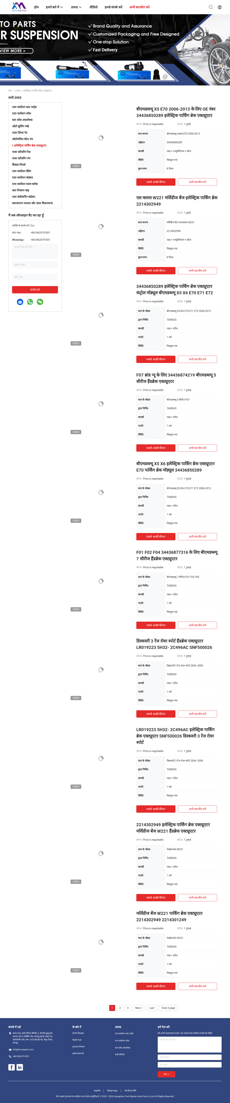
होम (10, 90)
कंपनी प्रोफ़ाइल (78, 1033)
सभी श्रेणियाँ (119, 1054)
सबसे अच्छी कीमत (155, 182)
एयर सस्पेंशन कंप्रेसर (22, 177)
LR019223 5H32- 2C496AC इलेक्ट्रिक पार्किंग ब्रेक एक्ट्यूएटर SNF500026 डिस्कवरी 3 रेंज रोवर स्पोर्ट (175, 736)
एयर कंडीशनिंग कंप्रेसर (23, 196)
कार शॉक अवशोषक (22, 120)
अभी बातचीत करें (197, 182)
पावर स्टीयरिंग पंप (21, 158)
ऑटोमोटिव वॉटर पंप (22, 139)
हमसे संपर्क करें (78, 1053)
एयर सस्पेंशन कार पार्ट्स (24, 107)
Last (151, 1008)
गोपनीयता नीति (130, 1090)
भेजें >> (166, 1074)
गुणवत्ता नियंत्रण (78, 1047)
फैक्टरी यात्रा (77, 1040)
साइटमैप (97, 1090)
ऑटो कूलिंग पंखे (20, 126)
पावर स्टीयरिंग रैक (21, 152)
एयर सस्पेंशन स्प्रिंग (21, 171)
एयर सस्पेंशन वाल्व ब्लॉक (25, 184)
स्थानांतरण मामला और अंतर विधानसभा (32, 203)
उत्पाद (17, 90)
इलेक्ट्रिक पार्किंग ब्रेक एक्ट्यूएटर (30, 145)
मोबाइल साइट (112, 1090)
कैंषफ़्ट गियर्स (18, 164)
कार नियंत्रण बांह (20, 190)
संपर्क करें (35, 289)
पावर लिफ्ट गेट (19, 132)
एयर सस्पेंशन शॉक (21, 113)
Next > (138, 1008)
